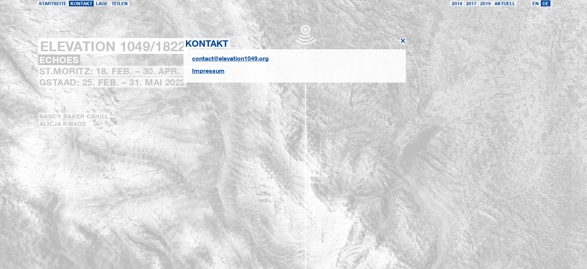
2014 (457, 3)
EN (535, 3)
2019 (485, 3)
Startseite (53, 3)
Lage (102, 3)
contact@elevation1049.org (230, 58)
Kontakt (81, 3)
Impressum (208, 70)
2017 (471, 3)
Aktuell (505, 3)
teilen (120, 3)
